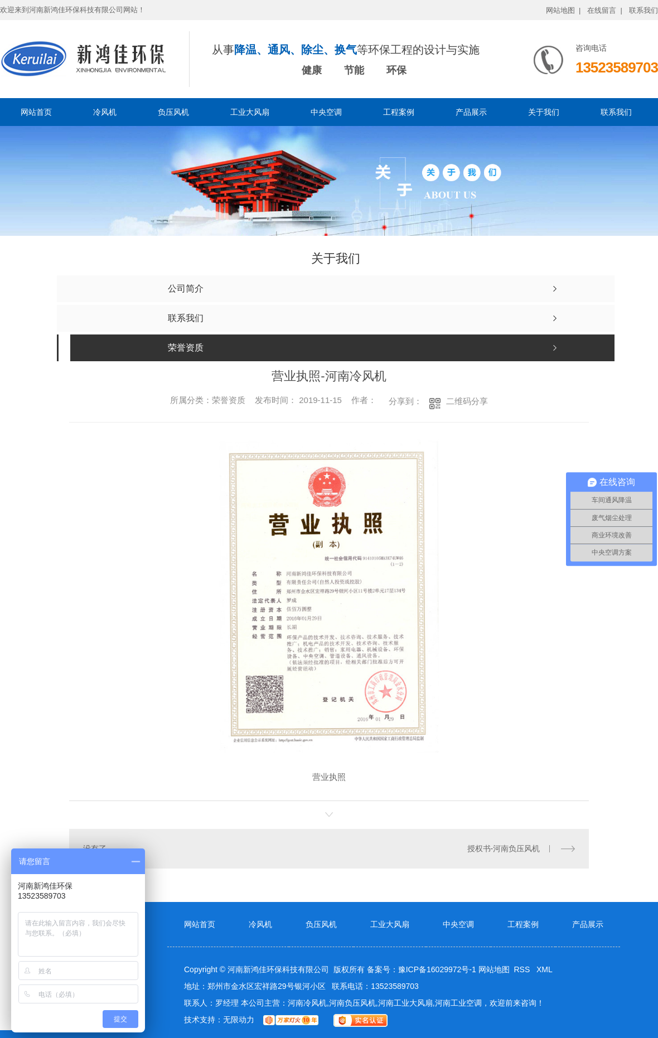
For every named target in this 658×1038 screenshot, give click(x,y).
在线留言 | (604, 10)
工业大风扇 (249, 112)
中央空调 (326, 112)
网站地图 (494, 969)
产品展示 (471, 112)
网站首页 (36, 112)
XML (544, 969)
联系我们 (643, 10)
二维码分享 (467, 401)
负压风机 (173, 112)
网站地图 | (563, 10)
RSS (523, 969)
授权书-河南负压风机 (503, 848)
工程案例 (398, 112)
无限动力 (238, 1019)
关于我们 (543, 112)
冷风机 (105, 112)
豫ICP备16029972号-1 (437, 969)
